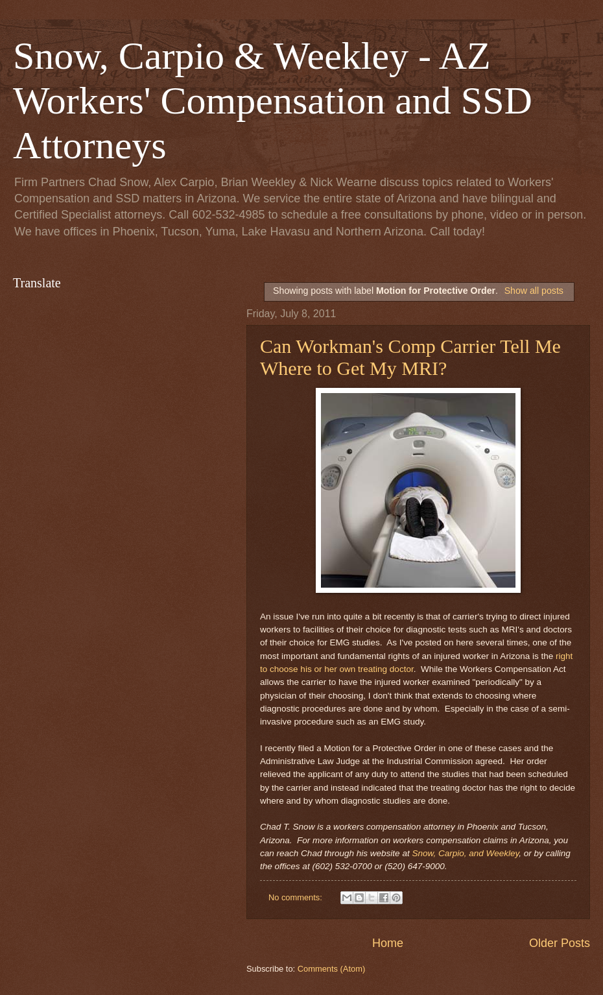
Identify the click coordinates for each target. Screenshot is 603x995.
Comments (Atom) (331, 969)
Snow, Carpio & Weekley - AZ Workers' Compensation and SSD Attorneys (272, 100)
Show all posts (533, 290)
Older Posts (559, 943)
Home (387, 943)
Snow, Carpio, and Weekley (465, 853)
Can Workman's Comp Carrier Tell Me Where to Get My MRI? (410, 357)
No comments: (296, 897)
